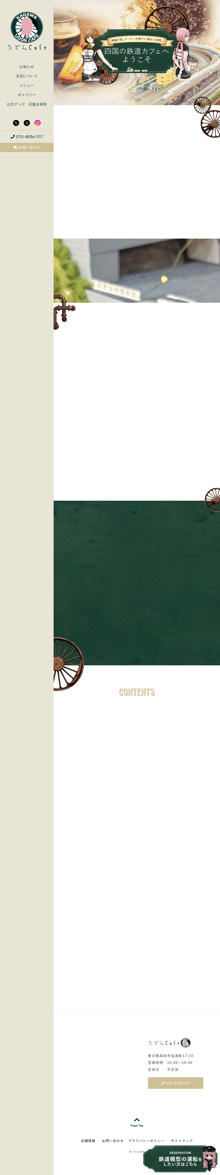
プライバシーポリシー (146, 1141)
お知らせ (27, 66)
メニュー (27, 85)
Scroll (136, 84)
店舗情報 (88, 1141)
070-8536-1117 (27, 136)
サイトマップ (182, 1141)
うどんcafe (138, 1151)
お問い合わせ (27, 147)
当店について (27, 76)
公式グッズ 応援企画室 (27, 104)
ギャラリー (27, 95)
